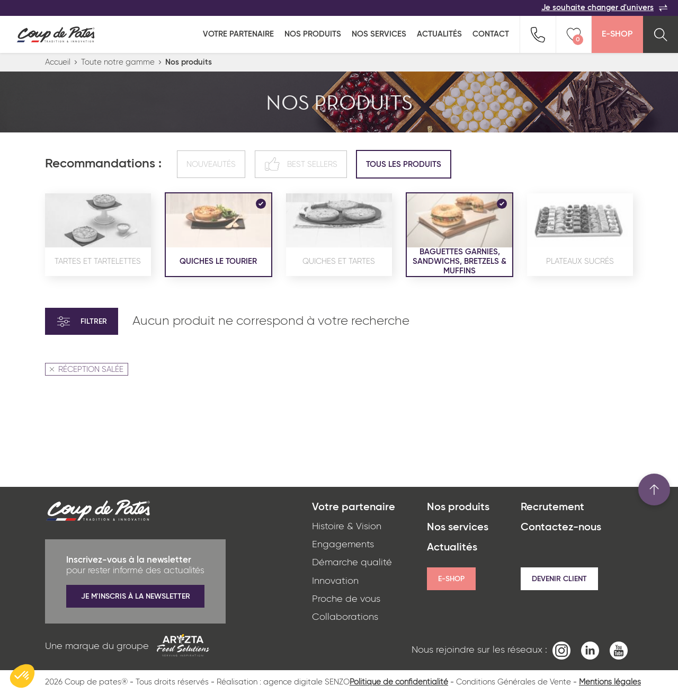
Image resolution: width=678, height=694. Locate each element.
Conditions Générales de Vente (513, 682)
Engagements (343, 544)
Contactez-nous (561, 527)
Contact (490, 34)
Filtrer (81, 321)
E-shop (451, 579)
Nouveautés (211, 164)
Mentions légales (610, 682)
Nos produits (312, 34)
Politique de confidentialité (399, 682)
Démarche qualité (352, 562)
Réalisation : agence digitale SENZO (283, 682)
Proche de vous (346, 599)
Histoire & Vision (346, 526)
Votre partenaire (238, 34)
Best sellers (300, 164)
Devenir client (559, 579)
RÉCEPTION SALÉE (86, 369)
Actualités (439, 34)
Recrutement (552, 507)
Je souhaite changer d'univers (604, 8)
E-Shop (617, 34)
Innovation (335, 581)
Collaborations (345, 617)
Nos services (379, 34)
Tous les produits (403, 164)
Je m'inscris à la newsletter (135, 596)
